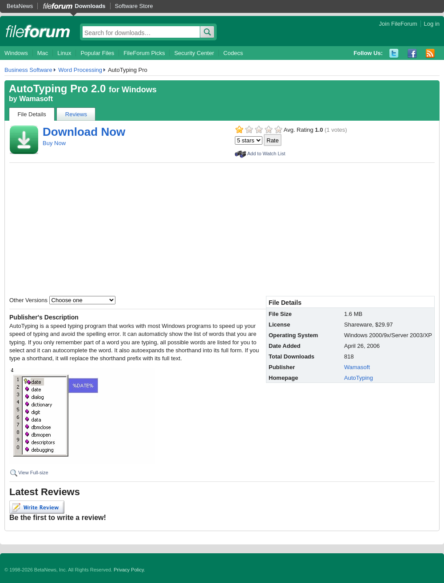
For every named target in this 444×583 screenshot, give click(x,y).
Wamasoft (36, 98)
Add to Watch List (266, 153)
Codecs (233, 53)
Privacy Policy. (129, 569)
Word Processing (80, 70)
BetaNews (20, 6)
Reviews (76, 114)
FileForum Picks (144, 53)
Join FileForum (398, 23)
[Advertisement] (222, 229)
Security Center (194, 53)
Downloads (90, 6)
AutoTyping (358, 377)
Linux (64, 53)
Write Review (36, 507)
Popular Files (97, 53)
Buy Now (54, 143)
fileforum (37, 31)
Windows (16, 53)
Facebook (412, 53)
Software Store (134, 6)
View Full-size (33, 472)
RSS (430, 53)
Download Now (84, 131)
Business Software (28, 70)
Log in (432, 23)
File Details (32, 114)
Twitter (394, 53)
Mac (42, 53)
